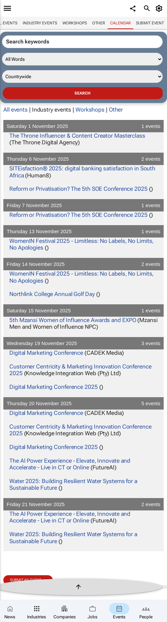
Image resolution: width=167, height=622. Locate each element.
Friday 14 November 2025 (83, 264)
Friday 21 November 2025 (83, 504)
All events (15, 109)
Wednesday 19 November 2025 (83, 343)
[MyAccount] (160, 8)
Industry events (40, 23)
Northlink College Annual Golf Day (52, 294)
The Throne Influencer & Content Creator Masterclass (77, 135)
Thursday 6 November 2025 (83, 159)
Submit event (150, 23)
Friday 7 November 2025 (83, 205)
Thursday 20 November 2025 (83, 403)
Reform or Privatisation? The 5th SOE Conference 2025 (78, 188)
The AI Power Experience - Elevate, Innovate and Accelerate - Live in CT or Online (69, 464)
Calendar (120, 23)
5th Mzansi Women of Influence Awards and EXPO (72, 320)
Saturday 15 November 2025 (83, 310)
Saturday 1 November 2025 (83, 126)
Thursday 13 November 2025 (83, 231)
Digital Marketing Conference (46, 352)
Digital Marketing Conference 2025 (53, 386)
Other (98, 23)
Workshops (74, 23)
